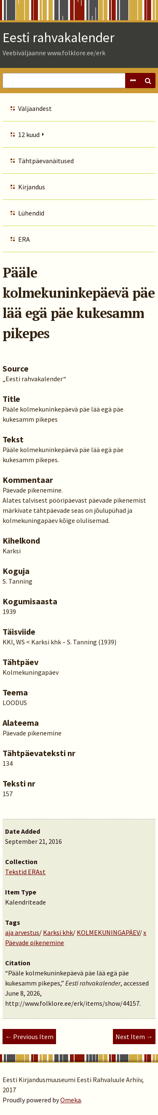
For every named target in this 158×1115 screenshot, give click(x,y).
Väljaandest (35, 108)
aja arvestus (22, 932)
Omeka (70, 1100)
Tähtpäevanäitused (46, 160)
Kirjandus (31, 187)
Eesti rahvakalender (59, 37)
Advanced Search (132, 80)
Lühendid (31, 213)
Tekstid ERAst (25, 871)
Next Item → (134, 1036)
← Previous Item (29, 1036)
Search (147, 80)
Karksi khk (58, 932)
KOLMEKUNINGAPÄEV (108, 932)
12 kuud (29, 134)
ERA (24, 239)
